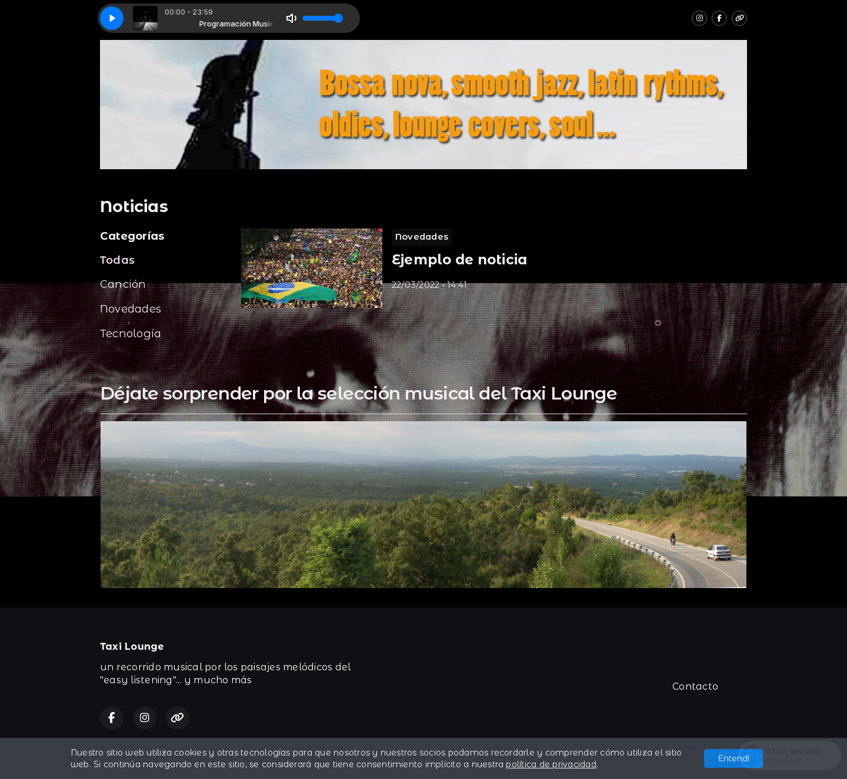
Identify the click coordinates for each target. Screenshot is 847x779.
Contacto (695, 686)
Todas (117, 260)
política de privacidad (551, 764)
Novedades (130, 308)
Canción (123, 284)
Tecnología (130, 333)
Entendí (733, 758)
